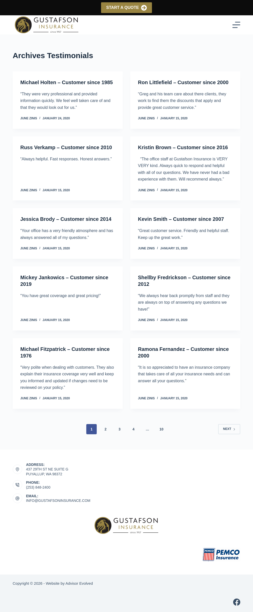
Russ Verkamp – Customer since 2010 (66, 147)
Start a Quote (126, 8)
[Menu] (236, 25)
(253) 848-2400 (38, 487)
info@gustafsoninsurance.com (58, 501)
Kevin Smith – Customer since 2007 (181, 219)
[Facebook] (236, 602)
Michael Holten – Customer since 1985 (66, 82)
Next (229, 429)
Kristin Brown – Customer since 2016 (183, 147)
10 (161, 429)
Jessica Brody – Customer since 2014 (65, 219)
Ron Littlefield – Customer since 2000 (183, 82)
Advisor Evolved (79, 583)
